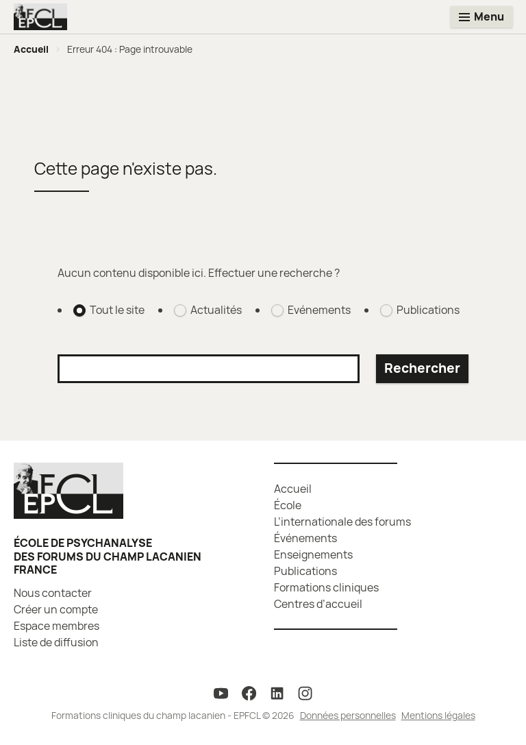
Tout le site (117, 309)
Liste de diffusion (56, 642)
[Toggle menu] (481, 16)
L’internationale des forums (342, 521)
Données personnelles (348, 715)
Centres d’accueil (318, 603)
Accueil (31, 49)
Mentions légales (438, 715)
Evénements (319, 309)
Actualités (216, 309)
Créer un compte (56, 609)
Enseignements (313, 554)
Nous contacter (53, 592)
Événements (305, 538)
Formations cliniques (326, 587)
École (287, 505)
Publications (428, 309)
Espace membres (56, 625)
